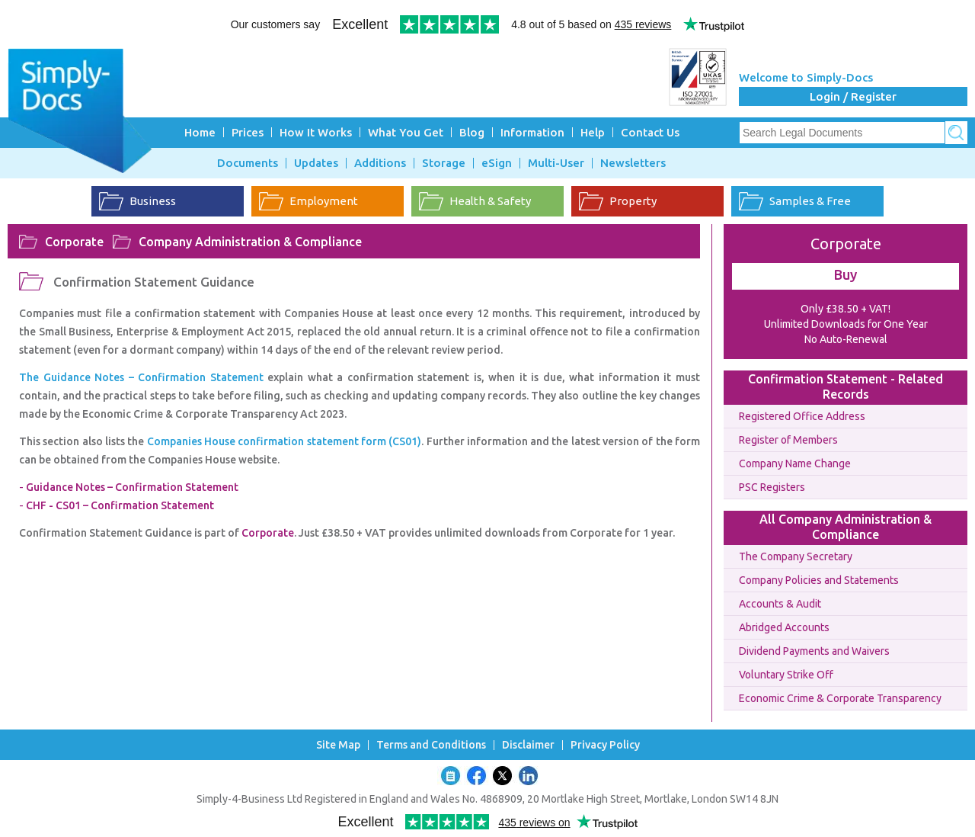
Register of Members (788, 440)
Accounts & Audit (780, 604)
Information (532, 132)
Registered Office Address (802, 416)
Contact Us (650, 132)
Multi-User (556, 163)
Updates (316, 163)
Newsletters (633, 163)
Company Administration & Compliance (250, 242)
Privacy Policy (605, 745)
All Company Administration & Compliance (845, 526)
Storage (443, 163)
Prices (248, 132)
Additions (380, 163)
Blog (471, 132)
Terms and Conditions (431, 745)
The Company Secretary (795, 556)
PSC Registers (772, 487)
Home (200, 132)
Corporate (74, 242)
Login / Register (853, 96)
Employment (323, 200)
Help (592, 132)
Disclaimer (528, 745)
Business (152, 200)
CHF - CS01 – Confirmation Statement (120, 505)
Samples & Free (810, 200)
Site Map (338, 745)
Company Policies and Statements (819, 580)
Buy (845, 274)
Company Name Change (795, 463)
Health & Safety (490, 200)
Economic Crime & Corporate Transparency (840, 698)
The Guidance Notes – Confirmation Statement (143, 377)
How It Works (316, 132)
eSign (496, 163)
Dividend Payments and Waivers (814, 651)
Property (633, 200)
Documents (247, 163)
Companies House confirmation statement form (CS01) (284, 441)
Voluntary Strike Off (786, 675)
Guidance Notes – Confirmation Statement (132, 487)
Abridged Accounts (784, 627)
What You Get (405, 132)
